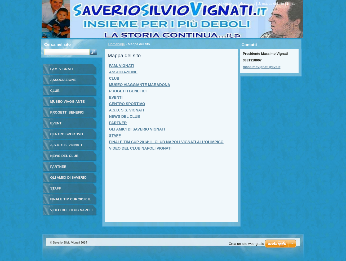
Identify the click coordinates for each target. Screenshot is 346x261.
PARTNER (118, 123)
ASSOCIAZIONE (123, 72)
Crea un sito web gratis (246, 244)
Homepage (116, 44)
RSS (293, 4)
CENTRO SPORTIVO (127, 104)
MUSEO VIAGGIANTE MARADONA (139, 85)
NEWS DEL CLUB (124, 116)
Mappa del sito (273, 4)
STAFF (115, 135)
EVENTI (116, 97)
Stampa (249, 4)
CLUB (114, 78)
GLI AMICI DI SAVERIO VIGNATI (137, 129)
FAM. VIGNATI (121, 66)
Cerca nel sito (57, 44)
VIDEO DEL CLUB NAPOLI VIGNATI (140, 148)
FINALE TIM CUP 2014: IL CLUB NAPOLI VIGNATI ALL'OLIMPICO (166, 142)
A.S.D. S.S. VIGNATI (126, 110)
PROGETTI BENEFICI (128, 91)
